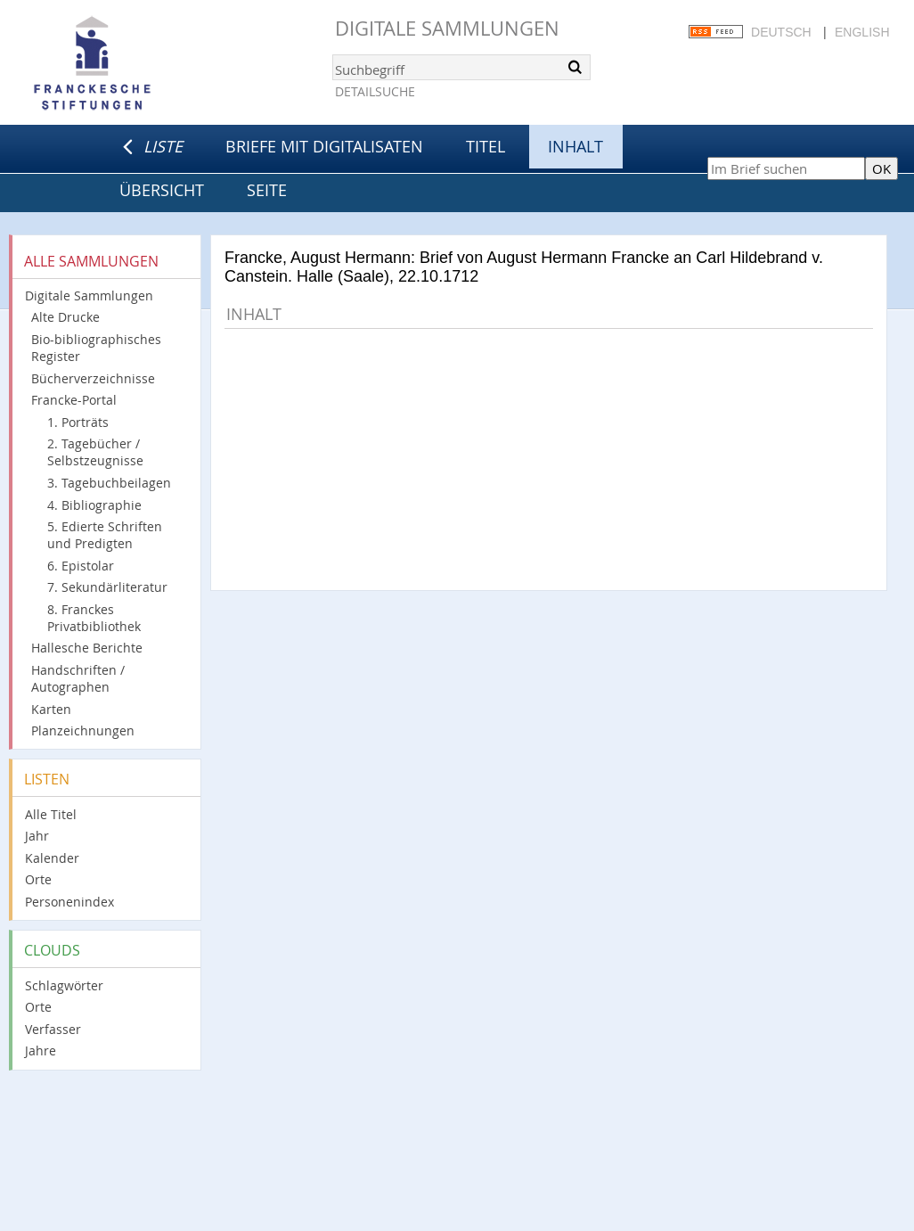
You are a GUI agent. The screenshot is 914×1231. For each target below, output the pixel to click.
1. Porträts (78, 422)
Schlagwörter (64, 985)
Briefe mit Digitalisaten (324, 146)
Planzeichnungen (83, 730)
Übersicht (161, 190)
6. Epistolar (80, 565)
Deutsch (781, 32)
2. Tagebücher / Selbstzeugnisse (95, 452)
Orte (38, 879)
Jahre (40, 1050)
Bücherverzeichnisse (93, 378)
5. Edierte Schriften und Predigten (104, 535)
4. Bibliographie (94, 505)
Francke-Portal (74, 399)
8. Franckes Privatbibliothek (94, 618)
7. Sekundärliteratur (107, 587)
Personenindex (69, 901)
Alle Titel (51, 814)
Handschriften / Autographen (78, 678)
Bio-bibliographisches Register (96, 348)
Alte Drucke (65, 316)
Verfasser (53, 1029)
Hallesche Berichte (87, 647)
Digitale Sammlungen (447, 28)
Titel (485, 146)
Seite (267, 190)
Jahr (37, 835)
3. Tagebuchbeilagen (109, 482)
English (862, 32)
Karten (51, 709)
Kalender (52, 857)
